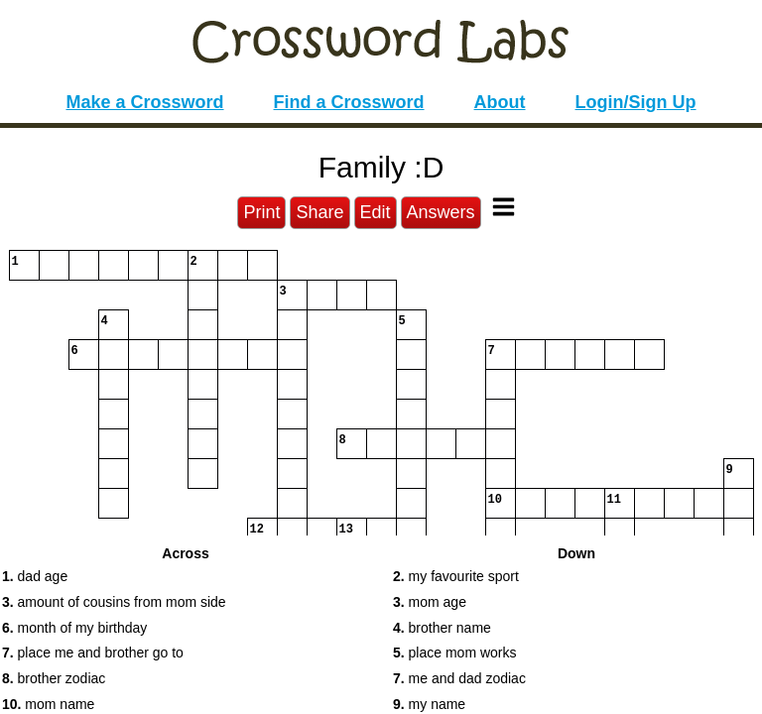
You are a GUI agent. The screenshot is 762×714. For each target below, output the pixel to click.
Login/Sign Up (636, 102)
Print (261, 212)
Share (319, 212)
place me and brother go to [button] (93, 652)
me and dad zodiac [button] (459, 678)
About (500, 102)
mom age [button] (429, 602)
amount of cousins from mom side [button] (114, 602)
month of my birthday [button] (74, 628)
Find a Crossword (349, 102)
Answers (441, 212)
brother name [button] (442, 628)
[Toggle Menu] (503, 206)
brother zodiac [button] (53, 678)
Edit (375, 212)
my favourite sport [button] (456, 576)
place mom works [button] (455, 652)
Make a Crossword (144, 102)
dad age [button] (34, 576)
